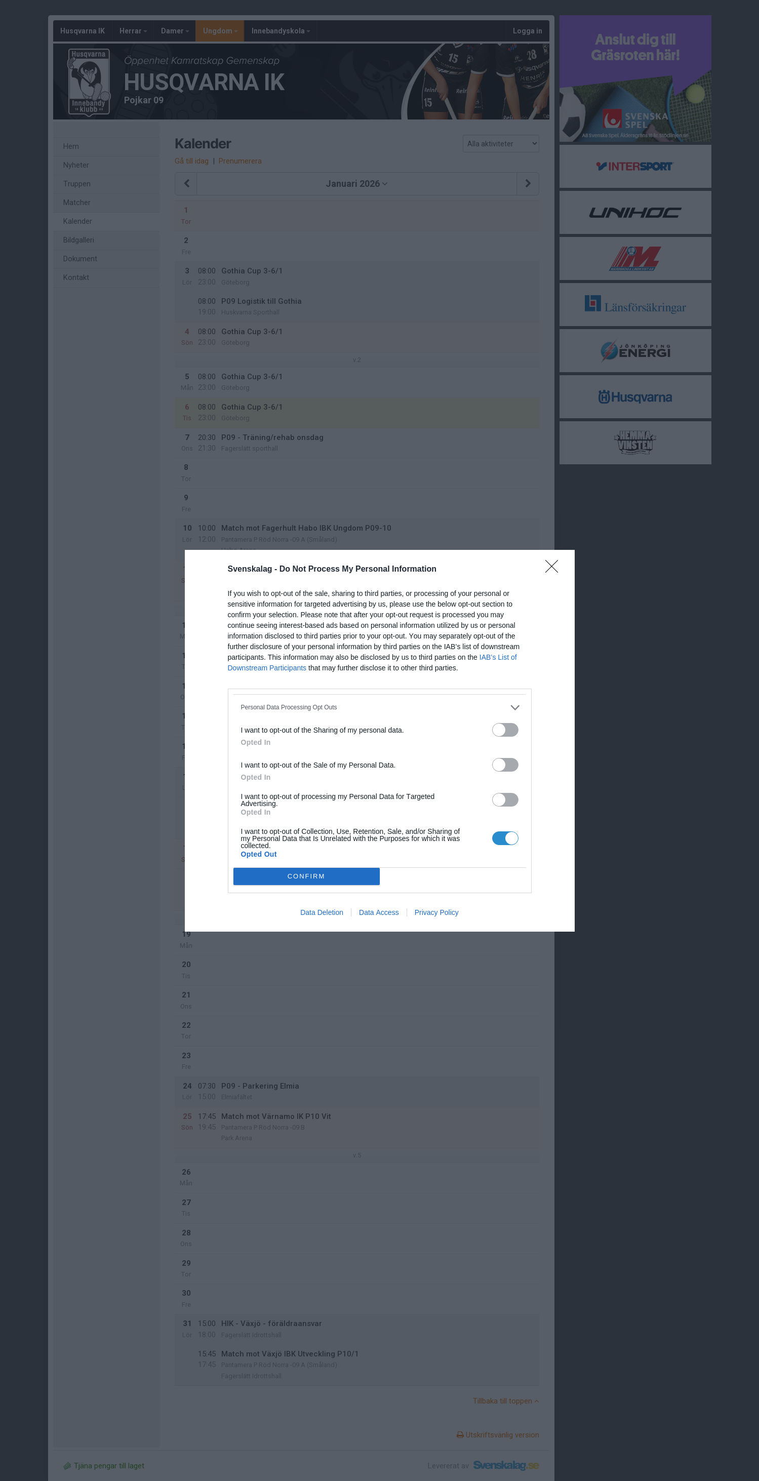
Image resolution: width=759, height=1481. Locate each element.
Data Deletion (321, 912)
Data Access (379, 912)
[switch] (505, 730)
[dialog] (380, 741)
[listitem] (379, 707)
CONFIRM (307, 875)
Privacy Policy (437, 912)
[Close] (555, 569)
